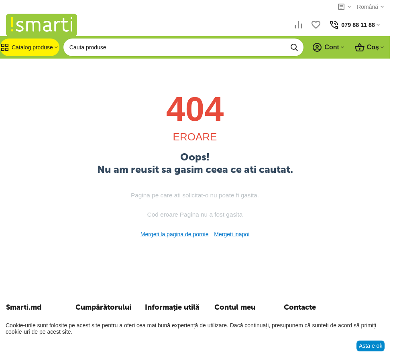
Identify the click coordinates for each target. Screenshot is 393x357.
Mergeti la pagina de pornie (175, 234)
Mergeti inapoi (231, 234)
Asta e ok (370, 346)
